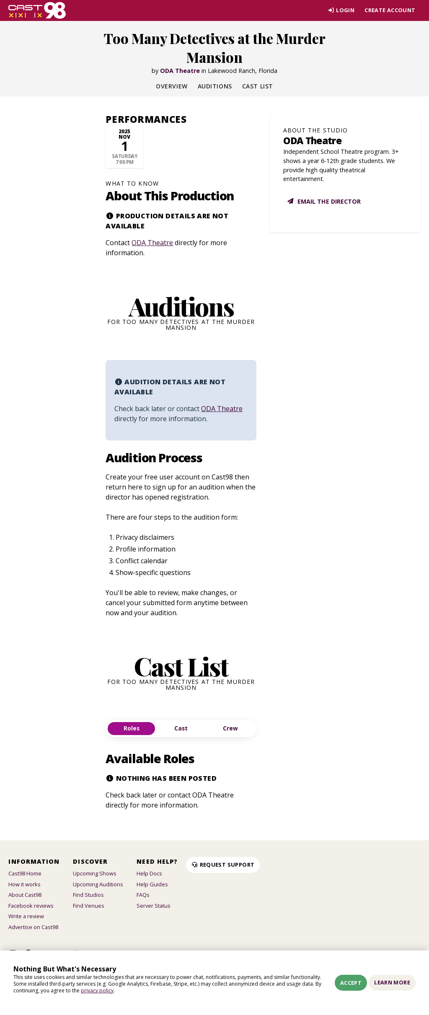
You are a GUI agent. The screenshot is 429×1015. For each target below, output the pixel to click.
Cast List (257, 86)
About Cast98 (24, 894)
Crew (230, 728)
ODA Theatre (180, 71)
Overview (171, 86)
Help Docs (149, 873)
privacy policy (97, 990)
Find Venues (88, 905)
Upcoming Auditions (98, 884)
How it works (24, 884)
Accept (351, 983)
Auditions (215, 86)
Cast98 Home (24, 873)
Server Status (154, 905)
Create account (389, 10)
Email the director (324, 201)
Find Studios (88, 894)
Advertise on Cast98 (33, 927)
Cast (181, 728)
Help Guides (152, 884)
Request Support (222, 864)
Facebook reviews (31, 905)
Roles (132, 728)
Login (341, 10)
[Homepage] (37, 10)
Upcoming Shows (94, 873)
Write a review (26, 916)
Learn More (392, 982)
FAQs (143, 894)
